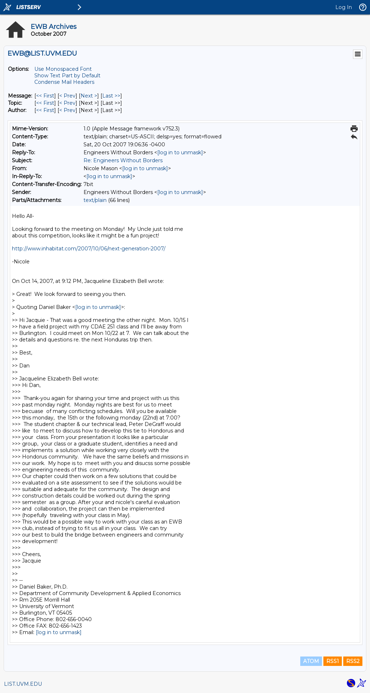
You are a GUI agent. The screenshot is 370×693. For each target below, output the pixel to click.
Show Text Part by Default (67, 75)
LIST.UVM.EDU (23, 684)
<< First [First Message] (45, 95)
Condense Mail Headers (64, 82)
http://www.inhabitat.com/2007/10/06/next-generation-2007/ (88, 248)
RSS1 (332, 661)
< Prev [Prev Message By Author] (67, 110)
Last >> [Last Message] (111, 95)
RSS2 (353, 661)
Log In (343, 7)
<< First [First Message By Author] (45, 110)
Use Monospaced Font (63, 69)
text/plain (95, 200)
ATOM (311, 661)
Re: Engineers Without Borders (123, 160)
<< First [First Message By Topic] (45, 103)
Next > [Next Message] (89, 95)
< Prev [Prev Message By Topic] (67, 103)
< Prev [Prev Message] (67, 95)
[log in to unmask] (180, 152)
